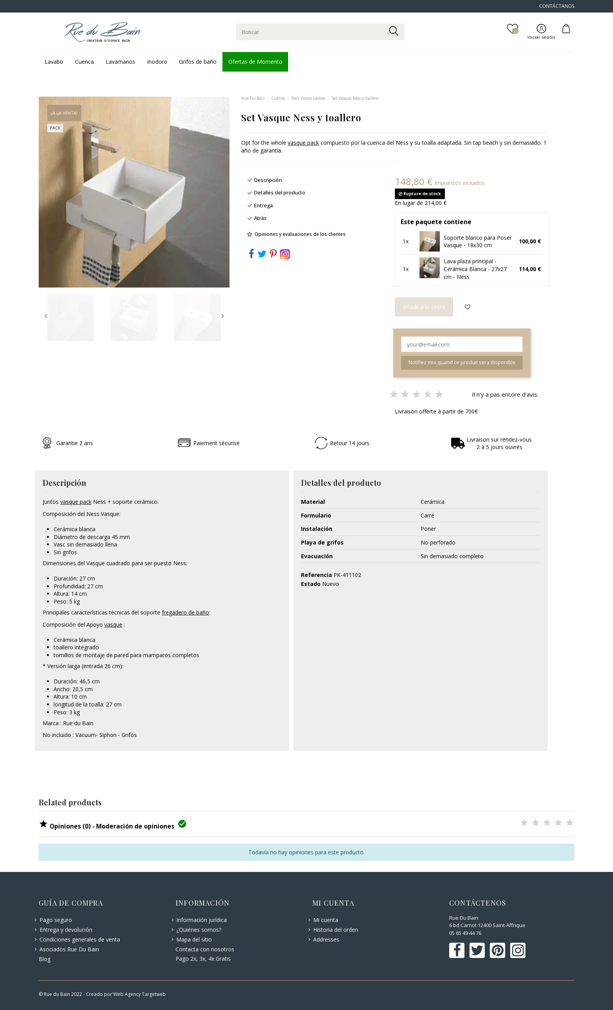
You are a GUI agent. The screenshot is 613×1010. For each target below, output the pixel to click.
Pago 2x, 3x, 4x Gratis (203, 958)
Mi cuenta (325, 920)
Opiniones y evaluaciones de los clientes (300, 234)
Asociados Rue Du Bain (69, 949)
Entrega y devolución (65, 929)
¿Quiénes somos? (198, 929)
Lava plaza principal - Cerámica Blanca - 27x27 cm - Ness (475, 268)
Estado (311, 584)
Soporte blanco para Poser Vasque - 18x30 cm (478, 241)
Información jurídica (201, 920)
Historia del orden (335, 929)
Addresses (326, 939)
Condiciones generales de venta (79, 939)
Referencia (316, 575)
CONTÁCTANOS (556, 6)
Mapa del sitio (194, 939)
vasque (113, 624)
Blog (44, 959)
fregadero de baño (185, 612)
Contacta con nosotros (205, 949)
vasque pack (303, 142)
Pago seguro (55, 920)
